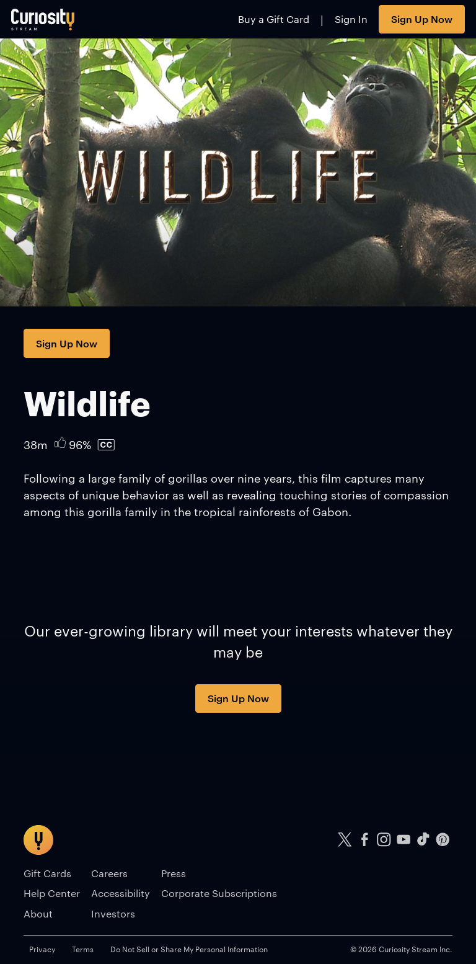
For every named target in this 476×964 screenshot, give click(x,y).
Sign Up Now (421, 18)
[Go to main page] (43, 19)
